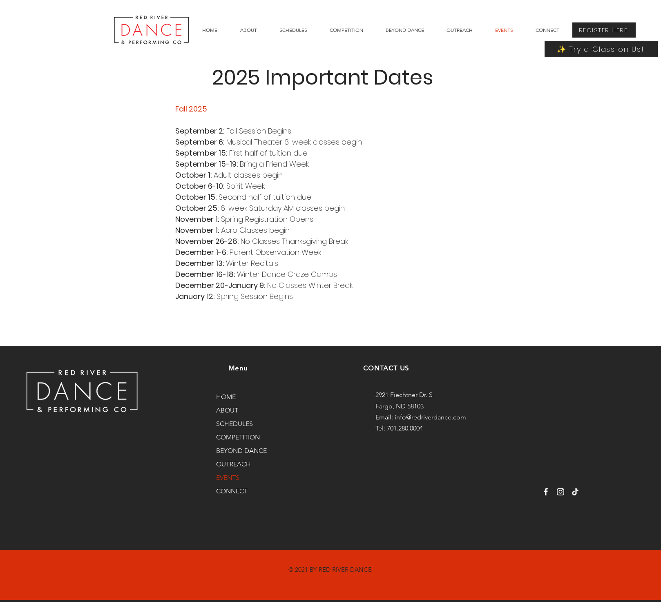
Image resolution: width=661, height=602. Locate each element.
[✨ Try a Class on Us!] (601, 49)
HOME (226, 397)
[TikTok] (575, 492)
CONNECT (232, 491)
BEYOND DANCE (241, 451)
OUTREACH (233, 464)
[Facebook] (546, 492)
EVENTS (227, 478)
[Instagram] (560, 492)
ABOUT (227, 410)
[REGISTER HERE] (604, 30)
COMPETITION (238, 437)
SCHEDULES (234, 424)
